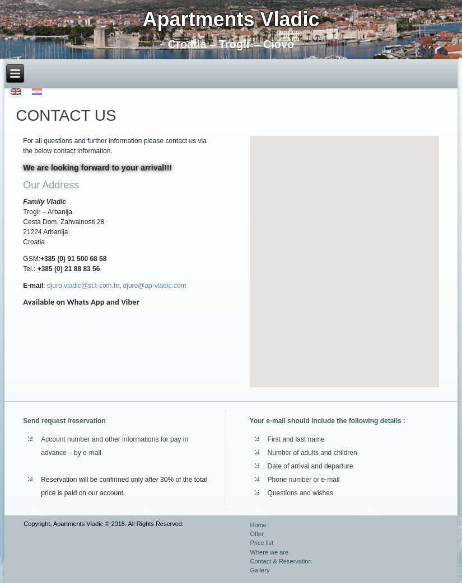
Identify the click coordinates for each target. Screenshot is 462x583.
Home (258, 525)
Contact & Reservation (281, 561)
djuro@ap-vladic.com (154, 286)
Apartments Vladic (230, 19)
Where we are (269, 552)
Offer (257, 533)
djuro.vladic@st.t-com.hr (83, 286)
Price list (262, 542)
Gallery (260, 570)
